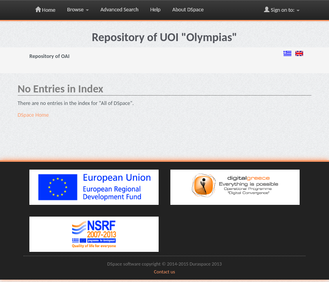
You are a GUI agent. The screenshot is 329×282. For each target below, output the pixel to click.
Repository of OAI (49, 56)
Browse (78, 9)
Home (45, 9)
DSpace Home (33, 115)
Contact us (164, 272)
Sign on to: (282, 9)
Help (155, 9)
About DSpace (188, 9)
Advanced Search (120, 9)
